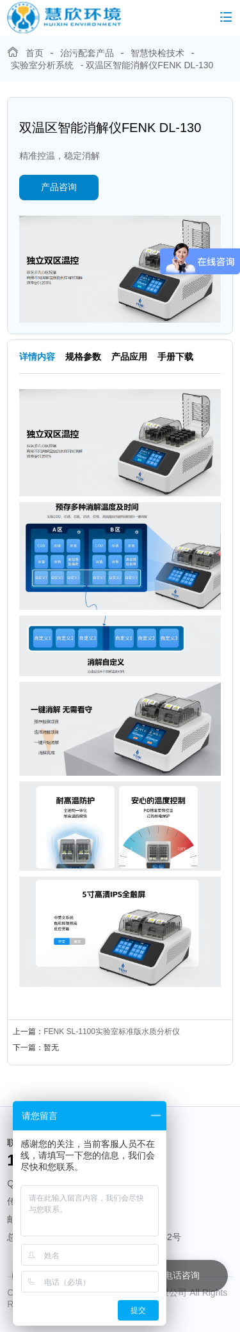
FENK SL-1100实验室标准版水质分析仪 (112, 1031)
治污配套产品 (87, 53)
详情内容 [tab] (37, 357)
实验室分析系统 (42, 65)
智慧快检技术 (157, 53)
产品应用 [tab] (129, 357)
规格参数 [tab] (83, 357)
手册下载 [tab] (175, 357)
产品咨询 (59, 187)
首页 (35, 53)
